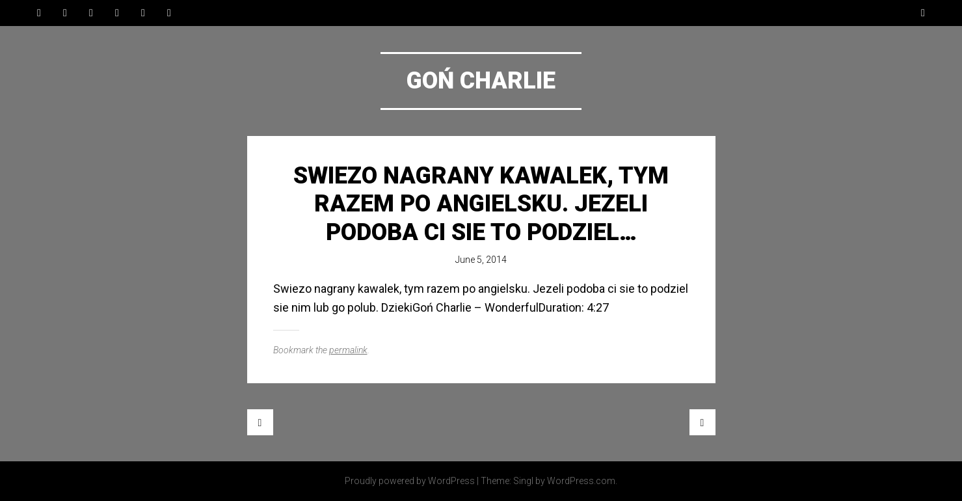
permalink (348, 350)
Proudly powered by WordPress (410, 481)
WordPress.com (581, 481)
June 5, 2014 (481, 259)
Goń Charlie (481, 80)
